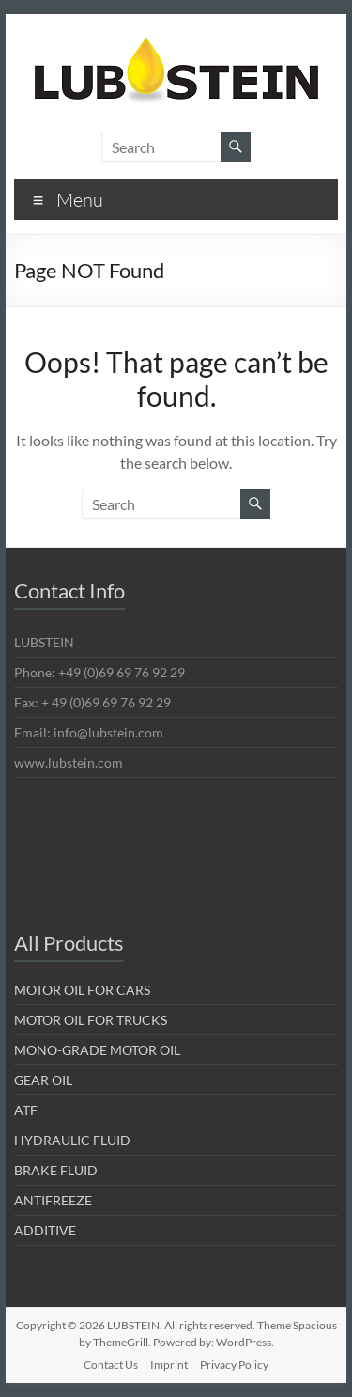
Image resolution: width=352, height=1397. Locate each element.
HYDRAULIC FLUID (72, 1140)
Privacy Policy (234, 1365)
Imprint (169, 1365)
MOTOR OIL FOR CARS (82, 990)
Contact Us (111, 1365)
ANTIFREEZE (53, 1200)
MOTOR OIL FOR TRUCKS (90, 1020)
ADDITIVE (45, 1230)
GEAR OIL (43, 1080)
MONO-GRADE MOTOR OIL (97, 1050)
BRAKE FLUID (56, 1170)
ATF (26, 1110)
